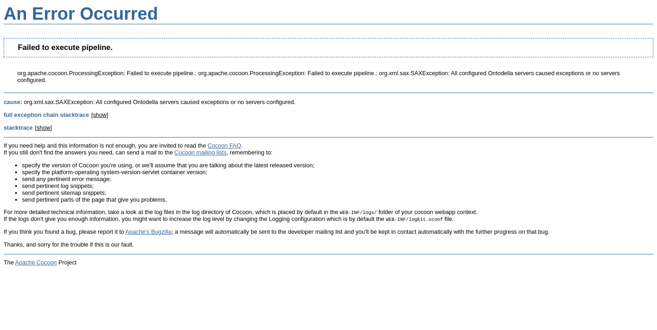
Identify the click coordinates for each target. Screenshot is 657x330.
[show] (99, 114)
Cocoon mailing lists (200, 152)
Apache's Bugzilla (148, 231)
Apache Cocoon (36, 262)
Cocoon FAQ (224, 145)
